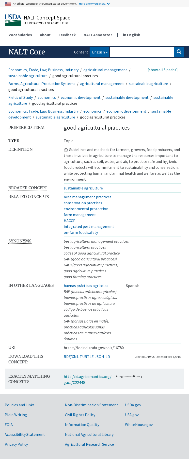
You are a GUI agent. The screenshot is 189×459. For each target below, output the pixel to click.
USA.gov (132, 414)
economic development (81, 97)
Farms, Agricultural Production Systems (41, 83)
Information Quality (82, 424)
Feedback (67, 34)
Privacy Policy (16, 444)
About (45, 34)
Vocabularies (20, 34)
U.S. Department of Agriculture (46, 23)
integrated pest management (89, 226)
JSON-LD (102, 356)
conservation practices (83, 202)
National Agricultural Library (89, 434)
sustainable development (127, 97)
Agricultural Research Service (89, 444)
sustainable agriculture (27, 75)
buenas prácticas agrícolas (86, 285)
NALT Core (26, 52)
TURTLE (87, 356)
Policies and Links (19, 404)
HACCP (70, 220)
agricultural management (105, 69)
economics (47, 97)
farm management (80, 214)
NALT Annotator (98, 34)
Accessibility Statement (25, 434)
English (97, 51)
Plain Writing (16, 414)
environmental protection (86, 208)
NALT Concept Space (47, 17)
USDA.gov (133, 404)
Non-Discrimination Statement (91, 404)
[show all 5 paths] (163, 69)
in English (131, 34)
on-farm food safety (81, 232)
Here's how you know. (92, 3)
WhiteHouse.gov (139, 424)
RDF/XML (71, 356)
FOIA (9, 424)
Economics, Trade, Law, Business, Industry (43, 69)
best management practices (87, 196)
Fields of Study (20, 97)
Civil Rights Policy (80, 414)
